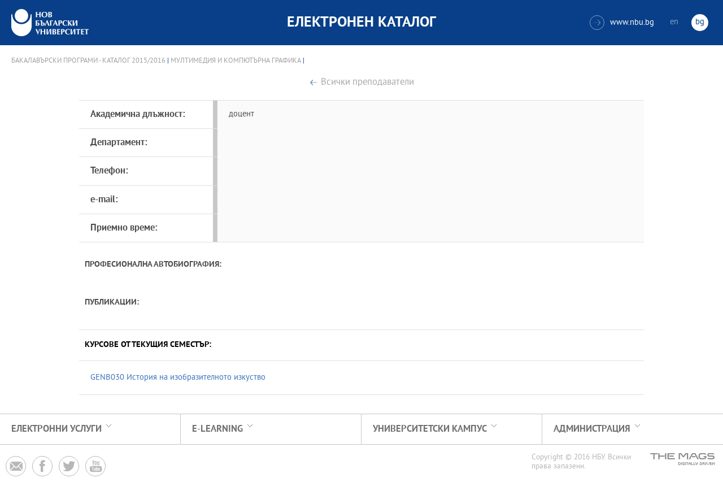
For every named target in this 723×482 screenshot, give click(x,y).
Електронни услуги (56, 429)
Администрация (592, 429)
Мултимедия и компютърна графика (236, 61)
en (674, 22)
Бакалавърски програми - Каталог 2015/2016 (88, 61)
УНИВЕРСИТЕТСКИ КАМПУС (430, 429)
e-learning (217, 429)
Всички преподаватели (367, 83)
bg (699, 22)
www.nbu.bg (622, 22)
